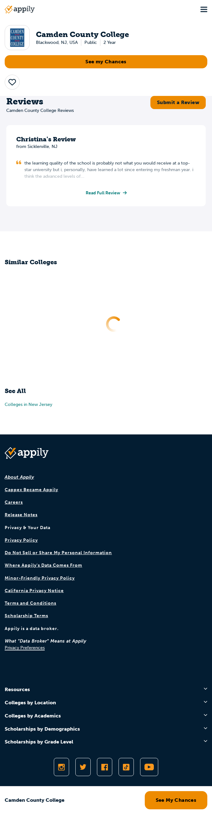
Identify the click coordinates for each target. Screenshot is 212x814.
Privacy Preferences (25, 647)
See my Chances (106, 62)
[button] (12, 82)
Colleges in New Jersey (28, 404)
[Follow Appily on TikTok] (126, 767)
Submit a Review (178, 102)
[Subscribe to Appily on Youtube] (149, 767)
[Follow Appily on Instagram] (61, 767)
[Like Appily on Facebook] (104, 767)
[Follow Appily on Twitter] (83, 767)
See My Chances (176, 800)
